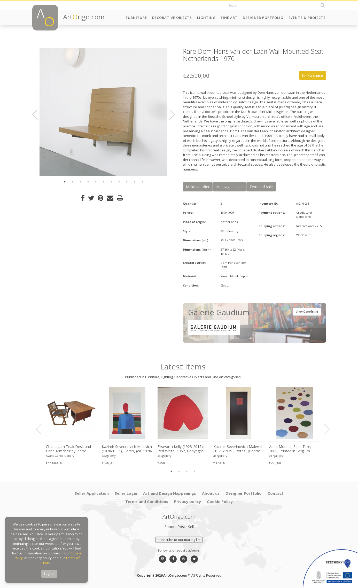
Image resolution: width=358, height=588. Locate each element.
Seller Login (126, 493)
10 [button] (134, 181)
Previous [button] (38, 115)
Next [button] (169, 115)
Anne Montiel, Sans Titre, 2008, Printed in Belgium (290, 448)
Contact (276, 493)
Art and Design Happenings (169, 493)
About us (211, 493)
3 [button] (80, 181)
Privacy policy (187, 501)
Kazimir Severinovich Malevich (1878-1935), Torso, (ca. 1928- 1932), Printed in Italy (127, 449)
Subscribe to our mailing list (179, 539)
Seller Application (92, 493)
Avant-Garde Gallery (60, 456)
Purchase (312, 75)
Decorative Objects (172, 17)
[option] (103, 112)
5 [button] (95, 181)
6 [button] (103, 181)
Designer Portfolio (263, 17)
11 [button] (142, 181)
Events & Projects (307, 17)
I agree (49, 573)
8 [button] (119, 181)
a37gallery (109, 456)
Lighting (206, 17)
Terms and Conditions (146, 501)
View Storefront (307, 312)
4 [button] (88, 181)
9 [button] (126, 181)
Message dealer (229, 186)
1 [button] (64, 181)
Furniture (136, 17)
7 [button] (111, 181)
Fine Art (229, 17)
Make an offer (197, 186)
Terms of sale (261, 186)
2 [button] (72, 181)
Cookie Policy (220, 501)
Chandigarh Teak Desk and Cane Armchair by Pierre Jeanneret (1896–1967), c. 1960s (68, 449)
